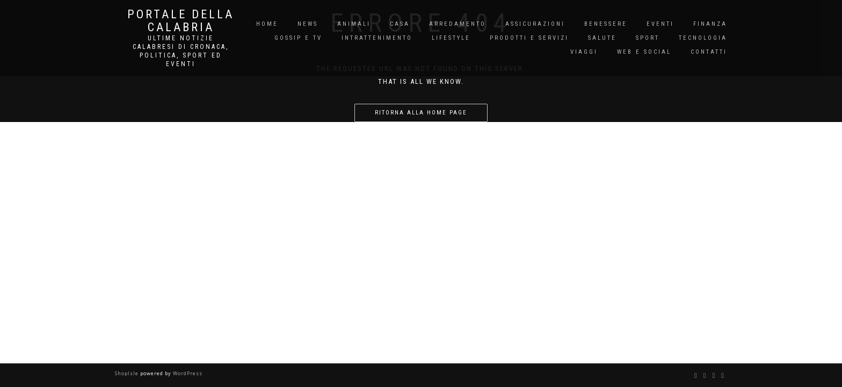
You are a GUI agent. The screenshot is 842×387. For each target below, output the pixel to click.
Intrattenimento (377, 37)
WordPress (186, 373)
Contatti (709, 51)
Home (267, 23)
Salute (602, 37)
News (307, 23)
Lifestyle (451, 37)
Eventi (660, 23)
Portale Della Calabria (180, 21)
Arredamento (457, 23)
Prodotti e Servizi (529, 37)
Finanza (710, 23)
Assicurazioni (535, 23)
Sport (647, 37)
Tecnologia (703, 37)
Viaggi (584, 51)
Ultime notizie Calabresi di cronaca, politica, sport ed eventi (181, 51)
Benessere (605, 23)
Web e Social (644, 51)
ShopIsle (127, 373)
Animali (354, 23)
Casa (400, 23)
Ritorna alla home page (421, 112)
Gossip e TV (298, 37)
